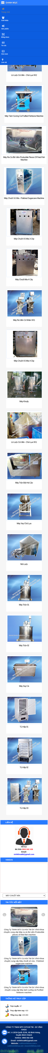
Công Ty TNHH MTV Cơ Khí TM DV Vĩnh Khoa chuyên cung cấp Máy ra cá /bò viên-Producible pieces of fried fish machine (24, 932)
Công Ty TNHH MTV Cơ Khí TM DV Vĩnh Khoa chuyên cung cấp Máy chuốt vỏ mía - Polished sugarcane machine (24, 961)
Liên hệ (4, 62)
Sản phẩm (5, 29)
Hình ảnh (4, 54)
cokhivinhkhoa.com (27, 1043)
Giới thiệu (4, 20)
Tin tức (3, 45)
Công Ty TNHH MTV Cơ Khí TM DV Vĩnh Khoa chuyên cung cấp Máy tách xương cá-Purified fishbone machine (24, 990)
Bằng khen (5, 37)
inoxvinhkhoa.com (33, 1046)
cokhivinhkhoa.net (15, 1046)
